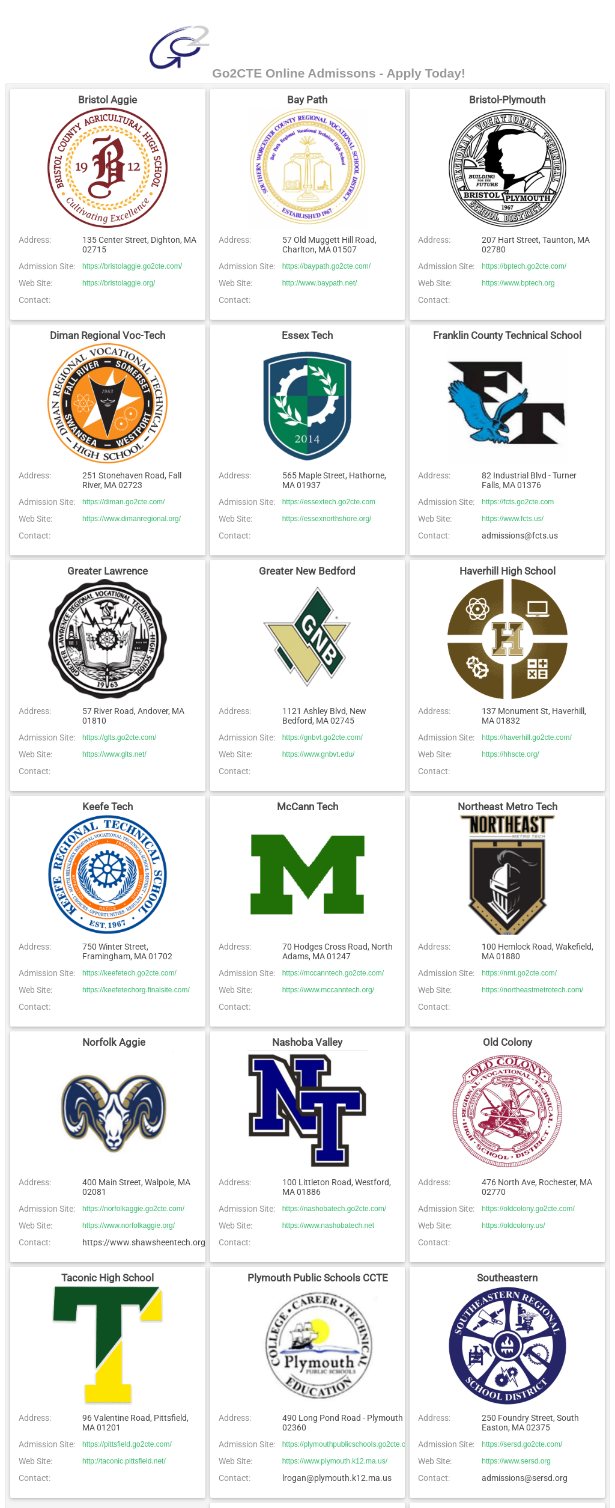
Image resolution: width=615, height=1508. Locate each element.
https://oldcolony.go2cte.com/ (528, 1208)
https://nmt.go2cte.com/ (519, 973)
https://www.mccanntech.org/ (328, 990)
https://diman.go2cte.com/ (123, 502)
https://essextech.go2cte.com (328, 502)
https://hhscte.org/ (510, 754)
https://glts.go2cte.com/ (119, 737)
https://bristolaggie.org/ (118, 283)
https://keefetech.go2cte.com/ (129, 973)
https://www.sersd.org (516, 1461)
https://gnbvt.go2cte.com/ (322, 737)
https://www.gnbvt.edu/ (318, 754)
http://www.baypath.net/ (319, 283)
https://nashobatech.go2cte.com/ (334, 1208)
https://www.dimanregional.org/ (131, 518)
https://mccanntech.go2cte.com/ (333, 973)
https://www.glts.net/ (114, 754)
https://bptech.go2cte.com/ (524, 266)
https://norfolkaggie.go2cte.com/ (133, 1208)
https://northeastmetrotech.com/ (532, 990)
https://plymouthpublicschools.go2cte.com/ (349, 1444)
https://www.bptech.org (518, 283)
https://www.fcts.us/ (513, 518)
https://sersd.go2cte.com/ (522, 1444)
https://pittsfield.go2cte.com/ (127, 1444)
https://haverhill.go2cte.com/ (526, 737)
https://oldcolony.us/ (513, 1225)
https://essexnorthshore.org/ (327, 518)
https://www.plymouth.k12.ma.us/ (334, 1461)
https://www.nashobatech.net (328, 1225)
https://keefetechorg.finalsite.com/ (136, 990)
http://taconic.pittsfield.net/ (124, 1461)
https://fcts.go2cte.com (518, 502)
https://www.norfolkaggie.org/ (128, 1225)
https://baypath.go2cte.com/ (326, 266)
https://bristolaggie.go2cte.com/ (132, 266)
